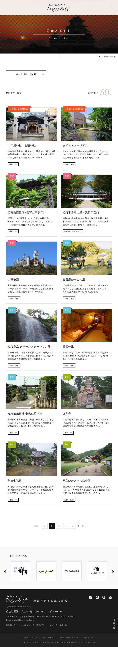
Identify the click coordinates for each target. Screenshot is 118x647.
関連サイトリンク (30, 638)
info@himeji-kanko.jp (24, 620)
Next (112, 572)
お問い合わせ (48, 638)
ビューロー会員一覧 (58, 625)
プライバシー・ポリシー (68, 638)
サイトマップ (89, 638)
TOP (98, 56)
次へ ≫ (82, 526)
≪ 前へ (36, 526)
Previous (6, 572)
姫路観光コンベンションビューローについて (25, 625)
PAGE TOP (113, 622)
